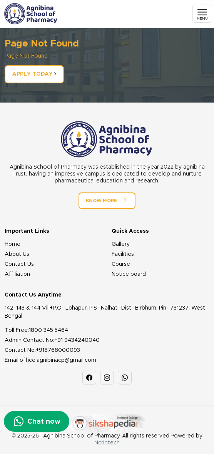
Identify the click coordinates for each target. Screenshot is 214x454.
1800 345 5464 (48, 330)
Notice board (129, 274)
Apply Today (34, 74)
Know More (107, 200)
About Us (17, 254)
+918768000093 (58, 350)
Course (121, 264)
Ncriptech (107, 443)
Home (12, 244)
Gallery (121, 244)
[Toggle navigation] (202, 14)
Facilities (123, 254)
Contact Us (19, 264)
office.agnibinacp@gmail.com (58, 360)
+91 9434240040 (77, 340)
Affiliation (17, 274)
